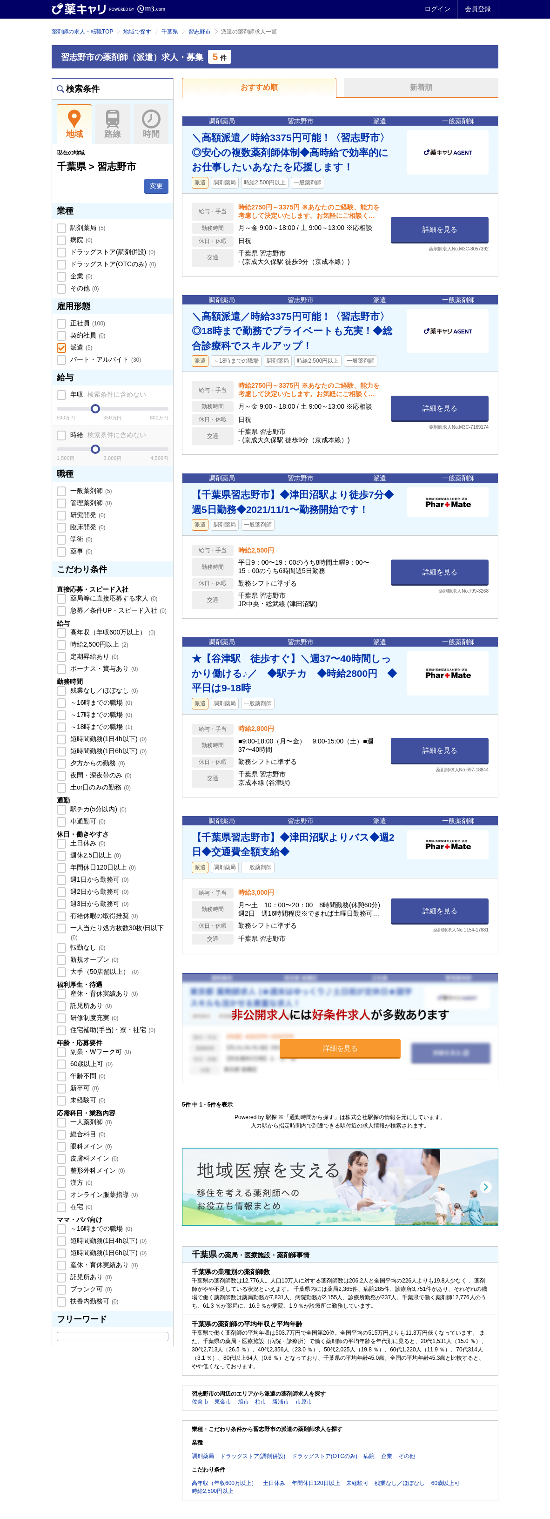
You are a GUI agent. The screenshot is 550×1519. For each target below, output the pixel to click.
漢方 (80, 1182)
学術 (80, 539)
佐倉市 (200, 1401)
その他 (83, 288)
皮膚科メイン (93, 1158)
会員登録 (478, 9)
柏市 (260, 1401)
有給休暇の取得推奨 (103, 915)
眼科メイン (90, 1146)
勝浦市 (280, 1401)
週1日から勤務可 (98, 879)
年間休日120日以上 (102, 867)
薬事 (80, 551)
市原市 (303, 1401)
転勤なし (87, 947)
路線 (113, 124)
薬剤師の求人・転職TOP (82, 31)
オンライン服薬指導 (103, 1194)
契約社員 (87, 335)
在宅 (80, 1206)
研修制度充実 (93, 1017)
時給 (107, 435)
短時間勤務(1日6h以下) (107, 751)
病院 (80, 239)
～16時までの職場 (100, 702)
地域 (74, 124)
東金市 (223, 1401)
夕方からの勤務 (96, 763)
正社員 (86, 323)
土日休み (87, 843)
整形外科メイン (96, 1170)
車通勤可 (87, 821)
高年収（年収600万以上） (111, 632)
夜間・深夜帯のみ (100, 775)
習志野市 (199, 31)
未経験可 (87, 1100)
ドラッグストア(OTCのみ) (112, 264)
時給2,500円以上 (98, 644)
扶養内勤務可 (93, 1301)
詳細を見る (440, 229)
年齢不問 (87, 1076)
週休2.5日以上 (94, 855)
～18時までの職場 (100, 726)
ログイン (437, 9)
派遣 (80, 347)
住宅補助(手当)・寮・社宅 (111, 1029)
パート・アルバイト (104, 359)
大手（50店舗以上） (103, 971)
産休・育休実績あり (103, 993)
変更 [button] (156, 185)
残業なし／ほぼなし (103, 690)
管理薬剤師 (90, 502)
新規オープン (93, 959)
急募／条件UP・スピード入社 (117, 610)
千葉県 (169, 31)
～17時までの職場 (100, 714)
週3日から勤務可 (98, 903)
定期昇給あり (93, 656)
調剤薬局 (87, 227)
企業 (80, 276)
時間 (151, 124)
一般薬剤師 (90, 490)
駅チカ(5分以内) (97, 809)
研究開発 (87, 515)
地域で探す (137, 31)
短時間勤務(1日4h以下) (107, 739)
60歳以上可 (90, 1063)
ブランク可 (90, 1289)
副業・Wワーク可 (99, 1051)
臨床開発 (87, 527)
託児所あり (90, 1005)
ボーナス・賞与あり (103, 668)
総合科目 (87, 1134)
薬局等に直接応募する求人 (113, 598)
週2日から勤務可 (98, 891)
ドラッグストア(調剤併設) (111, 252)
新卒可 (83, 1088)
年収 (107, 394)
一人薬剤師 (90, 1122)
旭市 (243, 1401)
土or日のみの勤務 (99, 787)
